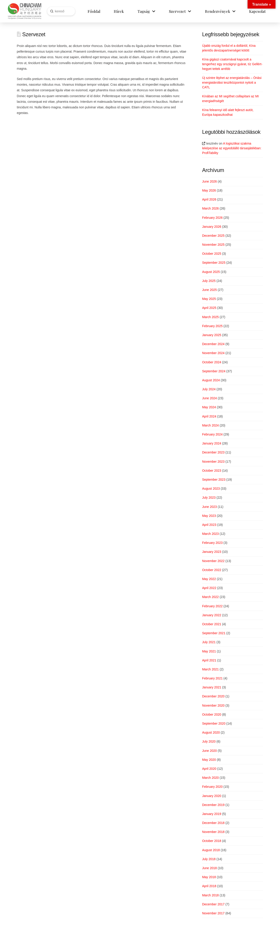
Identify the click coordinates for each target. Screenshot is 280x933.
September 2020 (213, 723)
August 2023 (211, 488)
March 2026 (210, 208)
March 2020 (210, 777)
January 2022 (211, 615)
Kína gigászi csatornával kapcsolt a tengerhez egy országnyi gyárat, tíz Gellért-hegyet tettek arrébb (232, 64)
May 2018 (209, 877)
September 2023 (213, 479)
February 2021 (212, 678)
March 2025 (210, 317)
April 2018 (209, 886)
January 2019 (211, 814)
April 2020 (209, 768)
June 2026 (209, 181)
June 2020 (209, 750)
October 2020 (211, 714)
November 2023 (213, 461)
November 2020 (213, 705)
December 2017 (213, 904)
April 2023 (209, 525)
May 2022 (209, 579)
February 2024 (212, 434)
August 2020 (211, 732)
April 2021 (209, 660)
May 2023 (209, 516)
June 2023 (209, 507)
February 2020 (212, 786)
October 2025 (211, 253)
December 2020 (213, 696)
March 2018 (210, 895)
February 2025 (212, 326)
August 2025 (211, 272)
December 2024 (213, 344)
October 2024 (211, 362)
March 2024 (210, 425)
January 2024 (211, 443)
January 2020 (211, 796)
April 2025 (209, 308)
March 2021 (210, 669)
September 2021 (213, 633)
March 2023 (210, 534)
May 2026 (209, 190)
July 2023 (209, 497)
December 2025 (213, 235)
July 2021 (209, 642)
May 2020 (209, 759)
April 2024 (209, 416)
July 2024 (209, 389)
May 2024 (209, 407)
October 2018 (211, 841)
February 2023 (212, 543)
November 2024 (213, 353)
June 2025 (209, 290)
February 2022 (212, 606)
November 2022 (213, 561)
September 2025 (213, 262)
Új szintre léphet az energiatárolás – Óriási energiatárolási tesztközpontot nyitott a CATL (232, 82)
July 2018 (209, 859)
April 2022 (209, 588)
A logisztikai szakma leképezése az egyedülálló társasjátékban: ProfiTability (231, 148)
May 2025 (209, 299)
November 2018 (213, 832)
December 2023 (213, 452)
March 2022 (210, 597)
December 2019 (213, 805)
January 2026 (211, 226)
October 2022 (211, 570)
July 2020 (209, 741)
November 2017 (213, 913)
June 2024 (209, 398)
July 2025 (209, 281)
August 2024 (211, 380)
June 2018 (209, 868)
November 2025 (213, 244)
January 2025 (211, 335)
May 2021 (209, 651)
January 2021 (211, 687)
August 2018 (211, 850)
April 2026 (209, 199)
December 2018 (213, 823)
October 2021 (211, 624)
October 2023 (211, 470)
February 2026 (212, 217)
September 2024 (213, 371)
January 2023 (211, 552)
